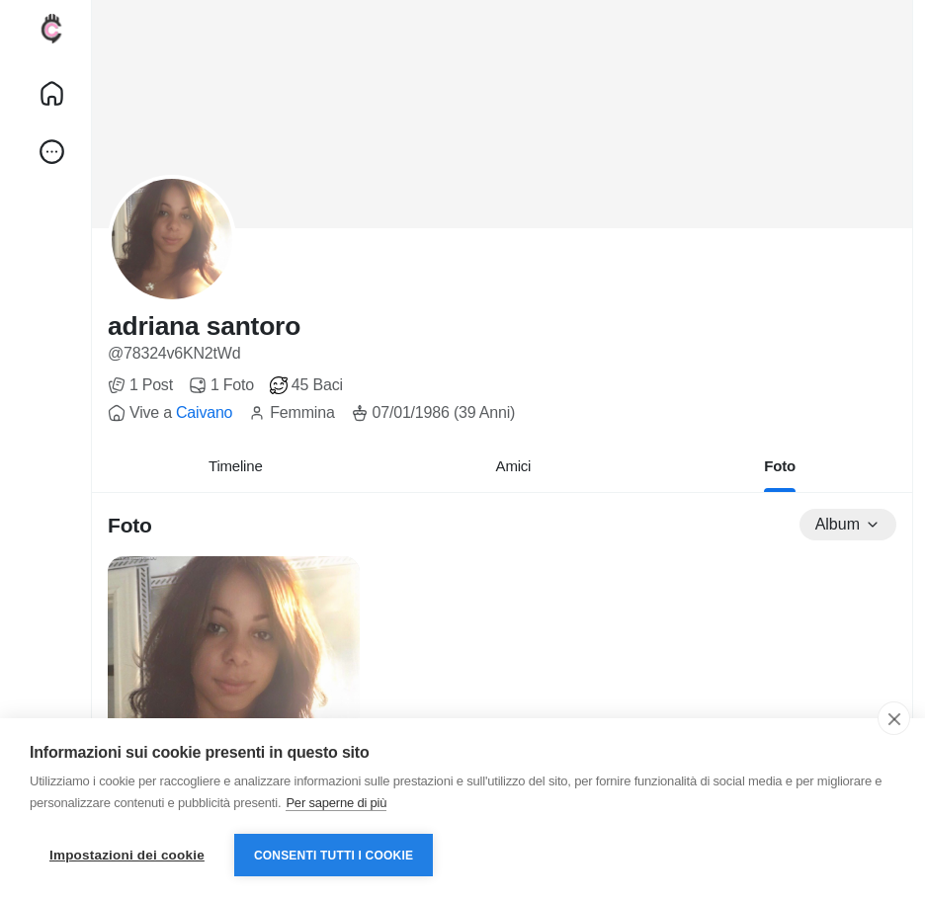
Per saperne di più (336, 802)
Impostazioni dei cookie (127, 855)
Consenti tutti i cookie (333, 855)
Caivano (204, 412)
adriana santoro (204, 326)
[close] (894, 718)
